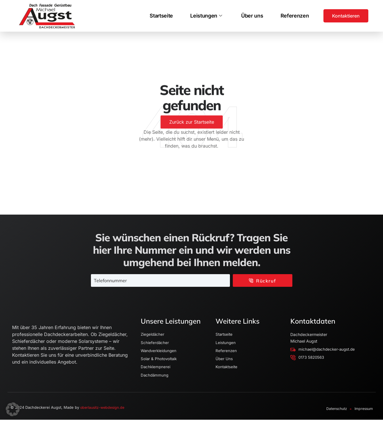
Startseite (161, 16)
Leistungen (206, 15)
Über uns (252, 16)
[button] (12, 409)
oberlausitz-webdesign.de (103, 409)
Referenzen (295, 16)
